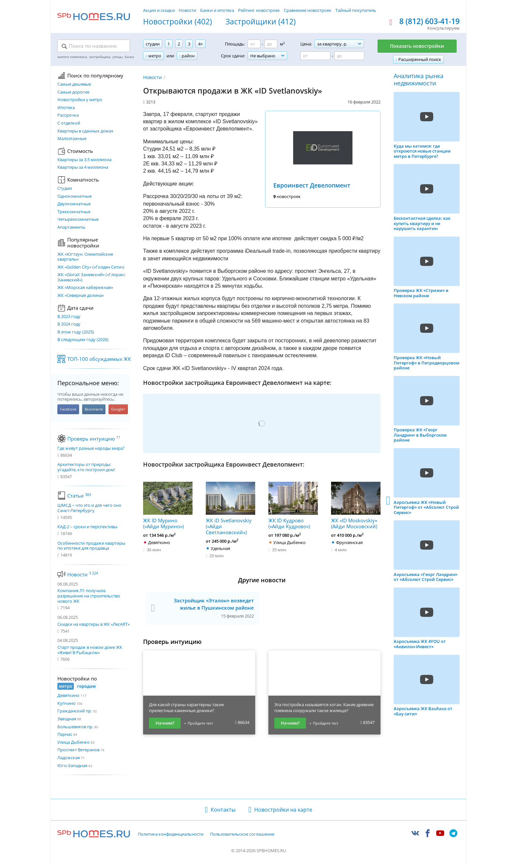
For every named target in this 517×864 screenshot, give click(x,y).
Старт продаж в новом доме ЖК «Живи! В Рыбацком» (89, 649)
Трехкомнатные (73, 212)
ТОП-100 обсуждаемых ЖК (99, 359)
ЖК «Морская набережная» (85, 287)
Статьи (79, 496)
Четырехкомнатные (78, 219)
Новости (187, 10)
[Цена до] (349, 55)
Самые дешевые (74, 84)
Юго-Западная (72, 765)
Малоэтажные (71, 138)
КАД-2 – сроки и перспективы (87, 527)
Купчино (66, 703)
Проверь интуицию (93, 439)
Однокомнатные (74, 196)
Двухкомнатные (74, 204)
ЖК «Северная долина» (80, 295)
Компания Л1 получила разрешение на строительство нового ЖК (88, 596)
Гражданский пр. (74, 711)
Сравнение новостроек (307, 10)
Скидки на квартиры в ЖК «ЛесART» (93, 624)
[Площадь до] (270, 44)
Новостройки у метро (79, 99)
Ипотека (66, 107)
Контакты (223, 809)
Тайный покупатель (355, 10)
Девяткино (68, 695)
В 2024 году (68, 324)
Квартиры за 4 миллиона (82, 167)
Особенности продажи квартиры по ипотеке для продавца (91, 546)
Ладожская (68, 758)
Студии (64, 188)
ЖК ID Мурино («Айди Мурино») (168, 505)
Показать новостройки (417, 46)
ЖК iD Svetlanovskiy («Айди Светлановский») (230, 508)
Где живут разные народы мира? (91, 448)
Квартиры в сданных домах (85, 131)
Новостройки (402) (177, 21)
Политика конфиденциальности (170, 834)
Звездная (66, 719)
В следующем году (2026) (82, 339)
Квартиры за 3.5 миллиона (84, 159)
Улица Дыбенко (73, 742)
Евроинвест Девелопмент (311, 185)
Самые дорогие (73, 92)
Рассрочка (68, 115)
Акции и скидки (159, 10)
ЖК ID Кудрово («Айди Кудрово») (293, 505)
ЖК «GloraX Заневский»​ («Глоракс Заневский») (91, 277)
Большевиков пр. (75, 727)
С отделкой (68, 123)
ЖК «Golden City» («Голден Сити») (90, 267)
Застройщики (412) (261, 21)
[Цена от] (315, 55)
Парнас (64, 734)
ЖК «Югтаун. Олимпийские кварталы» (85, 257)
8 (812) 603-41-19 (429, 21)
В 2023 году (68, 316)
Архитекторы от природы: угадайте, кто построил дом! (86, 467)
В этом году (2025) (75, 332)
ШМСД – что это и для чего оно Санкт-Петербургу (89, 508)
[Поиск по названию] (93, 46)
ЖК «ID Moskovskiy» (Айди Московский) (355, 505)
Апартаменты (71, 227)
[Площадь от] (254, 44)
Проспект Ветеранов (78, 750)
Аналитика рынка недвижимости (418, 79)
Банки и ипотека (217, 10)
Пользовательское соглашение (242, 834)
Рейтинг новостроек (259, 10)
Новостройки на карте (283, 809)
